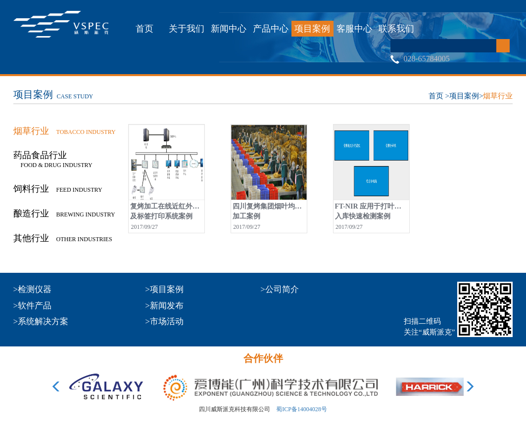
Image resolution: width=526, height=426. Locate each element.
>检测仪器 (32, 289)
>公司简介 (279, 289)
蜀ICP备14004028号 (301, 409)
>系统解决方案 (41, 321)
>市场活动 (164, 321)
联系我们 (396, 29)
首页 (144, 29)
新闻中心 (228, 29)
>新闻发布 (164, 305)
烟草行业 (498, 96)
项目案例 (312, 29)
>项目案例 (164, 289)
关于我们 (186, 29)
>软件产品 (32, 305)
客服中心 (354, 29)
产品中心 (270, 29)
